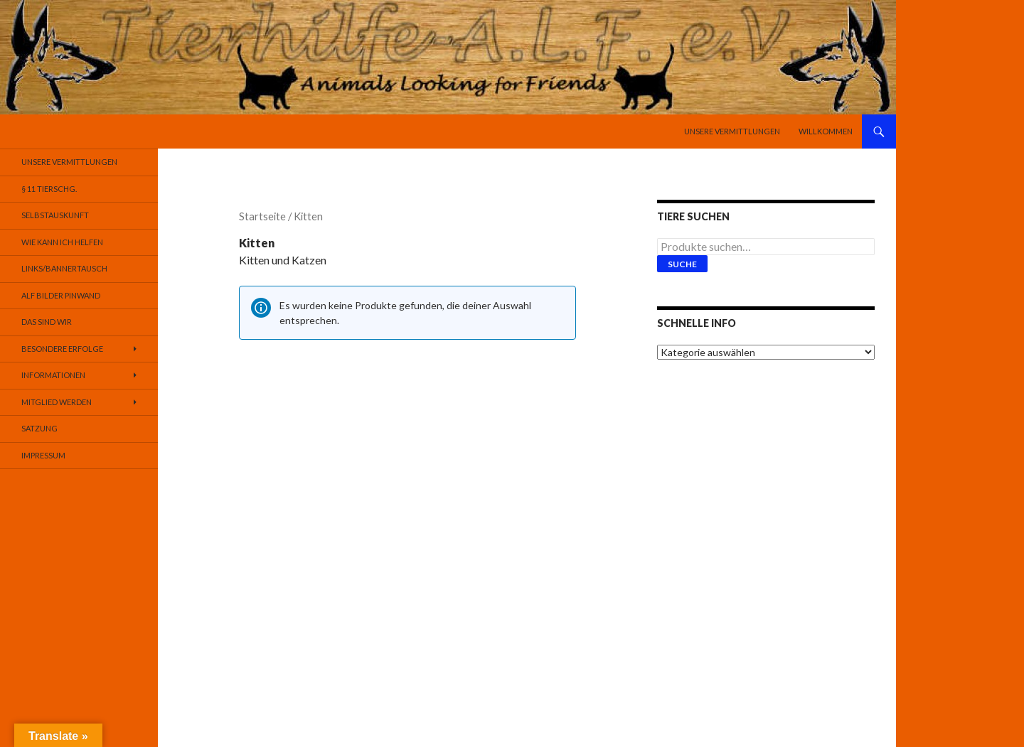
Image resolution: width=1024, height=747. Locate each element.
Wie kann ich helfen (62, 242)
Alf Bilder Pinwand (60, 295)
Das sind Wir (46, 321)
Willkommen (826, 131)
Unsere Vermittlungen (732, 131)
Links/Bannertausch (64, 268)
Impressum (43, 455)
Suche (682, 264)
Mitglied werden (56, 402)
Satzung (39, 428)
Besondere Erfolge (62, 348)
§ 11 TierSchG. (49, 188)
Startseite (262, 216)
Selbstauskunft (55, 215)
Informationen (53, 375)
